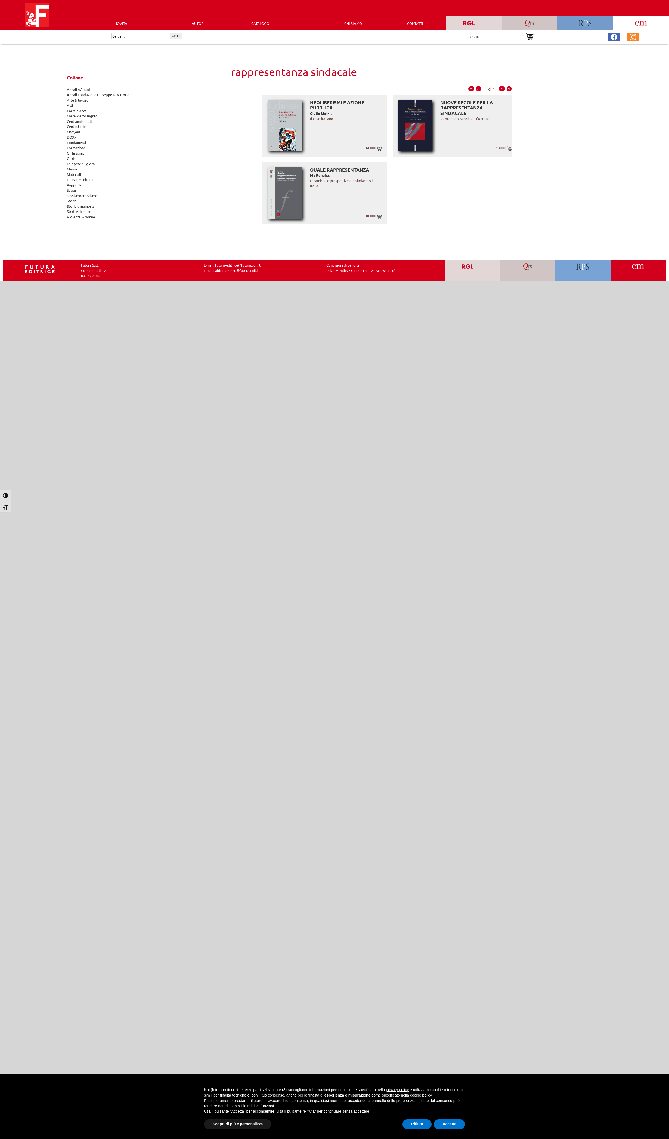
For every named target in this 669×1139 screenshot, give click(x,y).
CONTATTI (415, 23)
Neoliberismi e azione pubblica (337, 105)
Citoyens (73, 132)
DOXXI (72, 137)
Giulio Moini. (321, 113)
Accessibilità (385, 270)
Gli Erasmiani (77, 153)
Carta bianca (77, 110)
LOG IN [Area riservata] (473, 36)
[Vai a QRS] (528, 270)
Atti (70, 105)
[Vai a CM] (638, 270)
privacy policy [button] (397, 1090)
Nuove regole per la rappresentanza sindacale (466, 108)
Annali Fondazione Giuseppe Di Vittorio (98, 94)
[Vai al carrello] (530, 36)
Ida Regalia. (320, 175)
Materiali (74, 174)
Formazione (76, 147)
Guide (71, 158)
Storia (71, 200)
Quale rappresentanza (339, 170)
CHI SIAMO (353, 23)
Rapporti (74, 185)
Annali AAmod (78, 89)
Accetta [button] (449, 1124)
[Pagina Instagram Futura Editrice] (633, 36)
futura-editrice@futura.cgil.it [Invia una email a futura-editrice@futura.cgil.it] (238, 265)
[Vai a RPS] (583, 270)
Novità (120, 23)
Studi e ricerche (79, 211)
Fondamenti (76, 142)
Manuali (73, 169)
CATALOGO (260, 23)
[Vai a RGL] (472, 270)
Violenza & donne (81, 217)
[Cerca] (139, 36)
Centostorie (76, 126)
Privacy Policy (337, 270)
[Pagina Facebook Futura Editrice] (614, 36)
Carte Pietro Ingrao (82, 116)
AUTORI (198, 23)
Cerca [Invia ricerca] (176, 35)
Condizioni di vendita (343, 265)
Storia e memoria (80, 206)
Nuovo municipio (80, 179)
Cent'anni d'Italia (80, 121)
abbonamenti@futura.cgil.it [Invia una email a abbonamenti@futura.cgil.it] (237, 270)
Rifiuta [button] (417, 1124)
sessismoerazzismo (82, 195)
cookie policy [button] (421, 1095)
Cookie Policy (362, 270)
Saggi (71, 190)
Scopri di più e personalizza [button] (238, 1124)
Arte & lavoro (78, 100)
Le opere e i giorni (81, 163)
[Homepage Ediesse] (40, 268)
